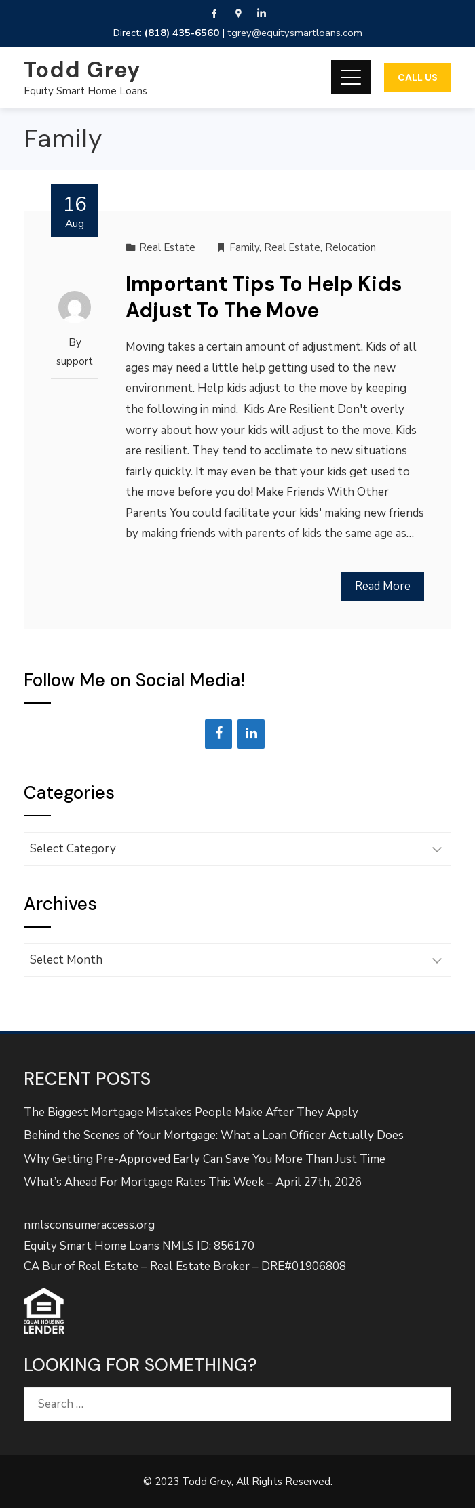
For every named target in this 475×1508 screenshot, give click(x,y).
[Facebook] (218, 734)
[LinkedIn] (251, 734)
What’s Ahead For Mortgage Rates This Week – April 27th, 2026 (193, 1182)
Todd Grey (82, 70)
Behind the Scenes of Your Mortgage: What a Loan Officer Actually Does (214, 1135)
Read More (383, 586)
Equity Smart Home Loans (85, 91)
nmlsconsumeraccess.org (89, 1225)
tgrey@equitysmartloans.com (294, 32)
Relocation (350, 247)
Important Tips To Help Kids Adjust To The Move (264, 297)
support (74, 361)
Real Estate (167, 247)
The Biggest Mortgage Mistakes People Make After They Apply (191, 1112)
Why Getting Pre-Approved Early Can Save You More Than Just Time (204, 1159)
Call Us (418, 77)
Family (244, 247)
